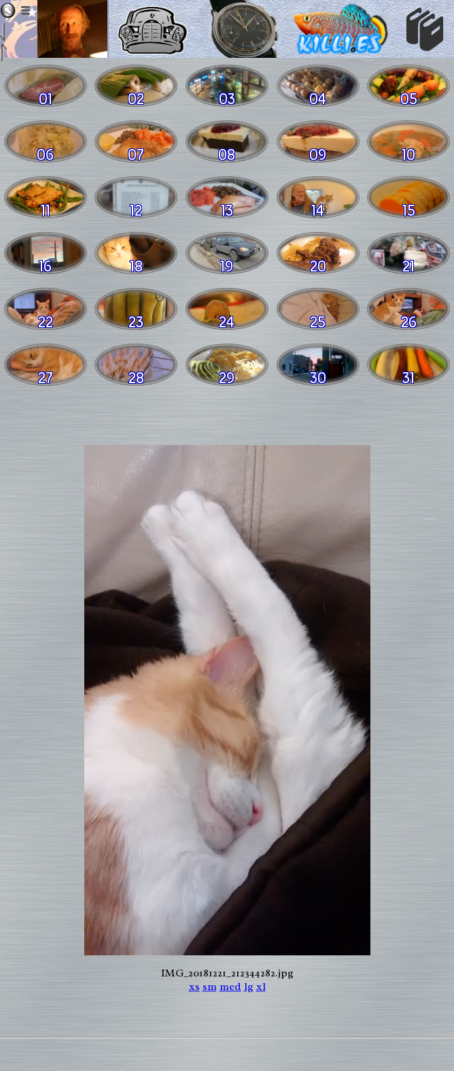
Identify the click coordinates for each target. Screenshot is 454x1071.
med (230, 986)
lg (249, 986)
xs (194, 986)
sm (210, 986)
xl (261, 986)
